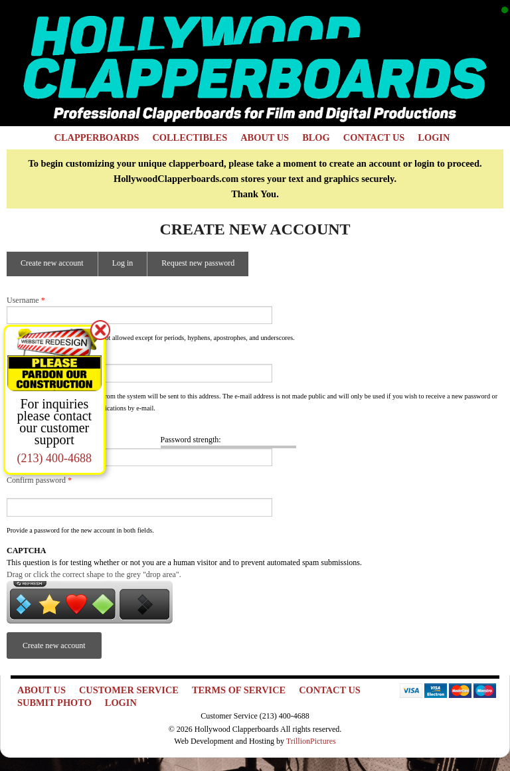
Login (434, 137)
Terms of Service (239, 690)
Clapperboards (96, 137)
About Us (264, 137)
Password (25, 428)
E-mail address (33, 358)
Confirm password (39, 480)
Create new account (59, 267)
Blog (316, 137)
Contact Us (374, 137)
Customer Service (129, 690)
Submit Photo (54, 702)
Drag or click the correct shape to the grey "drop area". (94, 574)
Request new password (197, 263)
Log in (122, 263)
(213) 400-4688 (54, 458)
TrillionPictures (311, 741)
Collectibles (189, 137)
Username (26, 300)
